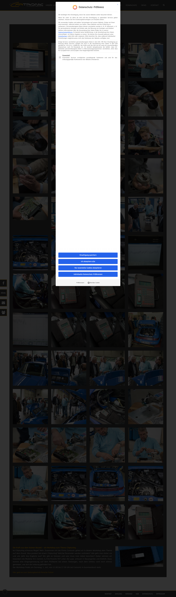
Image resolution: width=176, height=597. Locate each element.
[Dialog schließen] (117, 4)
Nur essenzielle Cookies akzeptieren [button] (88, 268)
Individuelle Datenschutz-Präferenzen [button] (88, 274)
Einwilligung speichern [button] (88, 255)
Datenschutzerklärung (65, 32)
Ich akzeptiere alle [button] (88, 261)
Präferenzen (80, 282)
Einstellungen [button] (62, 36)
